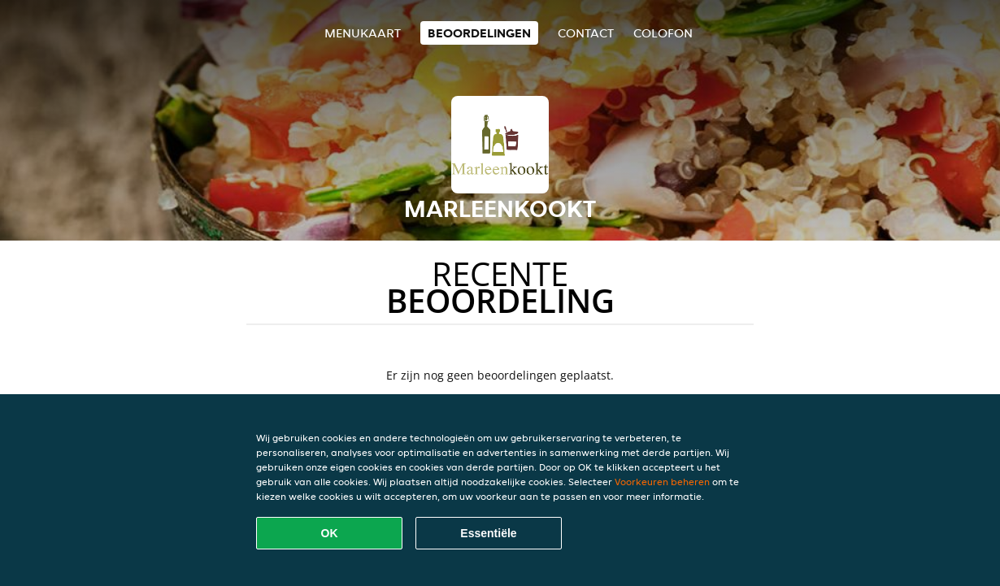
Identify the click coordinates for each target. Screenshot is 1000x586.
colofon (663, 32)
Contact (586, 32)
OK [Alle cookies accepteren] (329, 533)
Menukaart (362, 32)
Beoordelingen (479, 32)
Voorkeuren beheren (662, 481)
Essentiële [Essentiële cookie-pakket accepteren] (488, 533)
